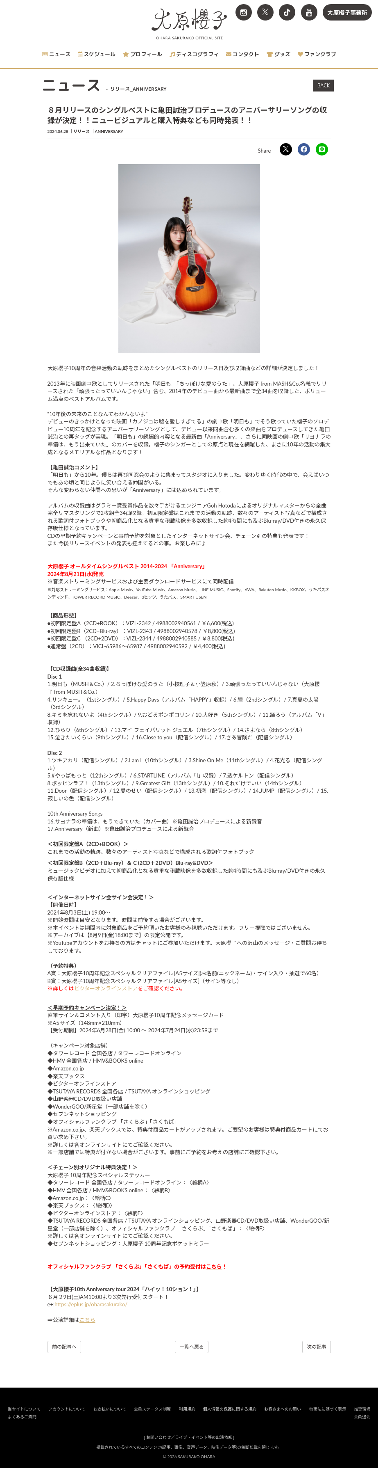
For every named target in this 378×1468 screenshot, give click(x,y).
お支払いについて (109, 1408)
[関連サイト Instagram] (243, 12)
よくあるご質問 (22, 1416)
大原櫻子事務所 (347, 12)
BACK (323, 85)
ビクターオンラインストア (106, 988)
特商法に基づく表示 (327, 1408)
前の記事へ (64, 1347)
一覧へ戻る (191, 1347)
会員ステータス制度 (152, 1408)
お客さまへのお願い (282, 1408)
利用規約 (187, 1408)
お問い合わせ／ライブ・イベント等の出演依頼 (189, 1437)
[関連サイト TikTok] (287, 12)
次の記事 (316, 1347)
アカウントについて (66, 1408)
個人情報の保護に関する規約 (229, 1408)
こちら (87, 1320)
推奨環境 (362, 1408)
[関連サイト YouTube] (309, 12)
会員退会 (362, 1416)
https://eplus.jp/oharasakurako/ (90, 1304)
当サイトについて (24, 1408)
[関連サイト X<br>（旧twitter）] (265, 12)
